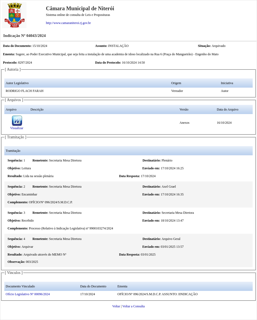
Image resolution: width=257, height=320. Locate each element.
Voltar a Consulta (133, 306)
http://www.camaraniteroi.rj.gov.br (68, 23)
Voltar (116, 306)
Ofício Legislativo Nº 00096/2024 (28, 294)
